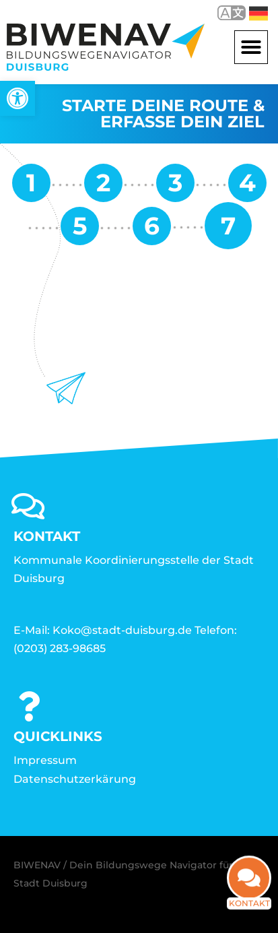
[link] (17, 98)
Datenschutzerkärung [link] (74, 779)
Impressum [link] (45, 760)
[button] (251, 47)
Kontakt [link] (249, 912)
